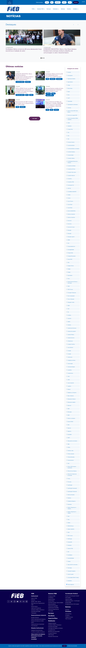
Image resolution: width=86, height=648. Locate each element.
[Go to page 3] (43, 58)
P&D (68, 444)
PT (84, 1)
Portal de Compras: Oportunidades (55, 602)
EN (82, 1)
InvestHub (34, 639)
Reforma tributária (71, 494)
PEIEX (69, 447)
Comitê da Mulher (71, 145)
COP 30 (69, 188)
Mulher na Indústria (71, 418)
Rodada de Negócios (71, 501)
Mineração (70, 411)
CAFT (69, 98)
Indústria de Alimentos (72, 328)
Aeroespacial (70, 75)
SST (68, 551)
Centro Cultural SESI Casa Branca (73, 111)
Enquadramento (51, 629)
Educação (69, 230)
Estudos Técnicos (35, 617)
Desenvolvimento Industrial (38, 615)
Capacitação (70, 101)
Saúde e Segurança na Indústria (72, 508)
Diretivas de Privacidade (53, 607)
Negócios (69, 431)
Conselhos (70, 178)
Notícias (63, 9)
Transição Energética (71, 571)
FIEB (33, 9)
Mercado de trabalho (71, 402)
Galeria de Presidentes (36, 608)
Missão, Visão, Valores (36, 601)
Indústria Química (71, 337)
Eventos (69, 9)
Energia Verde (70, 252)
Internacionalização (71, 366)
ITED (69, 376)
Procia (69, 478)
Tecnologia (70, 567)
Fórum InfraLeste (71, 299)
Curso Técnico (70, 201)
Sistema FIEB (40, 9)
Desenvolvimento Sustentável (37, 624)
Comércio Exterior (71, 142)
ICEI (68, 308)
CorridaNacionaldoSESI (72, 191)
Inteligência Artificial (71, 360)
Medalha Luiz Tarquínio (72, 392)
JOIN (69, 379)
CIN (68, 132)
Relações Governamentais (36, 630)
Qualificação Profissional (72, 491)
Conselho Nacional (71, 175)
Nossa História (34, 606)
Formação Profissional (72, 292)
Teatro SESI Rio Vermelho (72, 564)
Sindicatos (55, 9)
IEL (52, 2)
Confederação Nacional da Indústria (72, 162)
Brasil (69, 91)
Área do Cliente (51, 599)
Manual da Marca (52, 604)
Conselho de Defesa (71, 165)
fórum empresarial (71, 295)
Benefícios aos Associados (54, 631)
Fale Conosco (68, 618)
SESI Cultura (70, 535)
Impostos (69, 318)
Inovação (69, 350)
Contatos (75, 9)
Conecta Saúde (70, 155)
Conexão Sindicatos (52, 633)
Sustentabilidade (71, 558)
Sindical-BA (70, 542)
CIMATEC (58, 2)
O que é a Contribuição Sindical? (72, 595)
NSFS (69, 437)
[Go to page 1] (41, 58)
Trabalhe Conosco (69, 617)
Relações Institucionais (37, 628)
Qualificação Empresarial (72, 488)
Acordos (69, 72)
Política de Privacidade (53, 605)
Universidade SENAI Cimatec (73, 577)
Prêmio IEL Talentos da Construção (72, 475)
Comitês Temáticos (71, 151)
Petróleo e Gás (70, 450)
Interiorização (70, 363)
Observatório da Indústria (38, 634)
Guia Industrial (34, 625)
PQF (68, 463)
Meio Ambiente (71, 395)
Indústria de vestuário (72, 331)
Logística (69, 386)
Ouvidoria (51, 615)
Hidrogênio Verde (71, 302)
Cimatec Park (70, 129)
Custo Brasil (70, 204)
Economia (69, 220)
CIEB (47, 2)
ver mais (34, 118)
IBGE (69, 305)
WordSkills (70, 580)
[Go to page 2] (42, 58)
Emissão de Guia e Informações (72, 604)
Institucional (70, 357)
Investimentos (70, 373)
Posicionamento (71, 460)
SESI (70, 2)
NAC (68, 424)
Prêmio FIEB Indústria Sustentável (72, 467)
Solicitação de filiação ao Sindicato (55, 628)
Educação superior (71, 236)
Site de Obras (51, 600)
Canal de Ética (52, 618)
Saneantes (70, 504)
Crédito (69, 194)
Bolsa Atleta (70, 88)
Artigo (69, 85)
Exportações (70, 275)
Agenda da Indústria (71, 78)
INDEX (69, 321)
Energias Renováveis (71, 256)
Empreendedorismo (71, 246)
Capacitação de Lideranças (73, 104)
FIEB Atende (51, 634)
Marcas (69, 389)
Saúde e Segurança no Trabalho (72, 512)
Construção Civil (71, 185)
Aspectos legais (68, 599)
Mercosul (69, 405)
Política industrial (71, 453)
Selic (68, 516)
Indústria (69, 324)
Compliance (50, 597)
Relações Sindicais (52, 623)
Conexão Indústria (71, 158)
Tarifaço (69, 561)
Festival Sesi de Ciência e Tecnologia (72, 282)
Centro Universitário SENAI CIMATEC (73, 119)
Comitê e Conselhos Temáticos (38, 631)
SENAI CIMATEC (71, 529)
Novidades (70, 434)
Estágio (69, 272)
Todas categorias (71, 584)
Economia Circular (71, 227)
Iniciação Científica (71, 344)
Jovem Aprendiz (71, 382)
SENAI (64, 2)
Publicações (33, 613)
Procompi (69, 481)
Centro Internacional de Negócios (38, 619)
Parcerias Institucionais (53, 636)
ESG (68, 262)
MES (69, 408)
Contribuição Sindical (71, 593)
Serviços (49, 9)
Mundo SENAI (70, 421)
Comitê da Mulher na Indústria (73, 148)
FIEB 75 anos (70, 289)
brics (68, 94)
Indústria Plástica (71, 334)
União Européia (70, 574)
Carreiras (69, 107)
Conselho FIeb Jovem (72, 172)
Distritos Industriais (71, 214)
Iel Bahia (69, 315)
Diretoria (33, 599)
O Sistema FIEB (51, 596)
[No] (84, 646)
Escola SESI (70, 259)
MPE (69, 415)
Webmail (76, 2)
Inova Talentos (70, 347)
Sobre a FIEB (34, 598)
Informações (68, 597)
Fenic (69, 278)
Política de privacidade (72, 645)
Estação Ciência (71, 265)
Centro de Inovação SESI (72, 115)
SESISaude (70, 538)
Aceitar (64, 645)
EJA (68, 243)
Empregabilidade (71, 249)
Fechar (9, 2)
